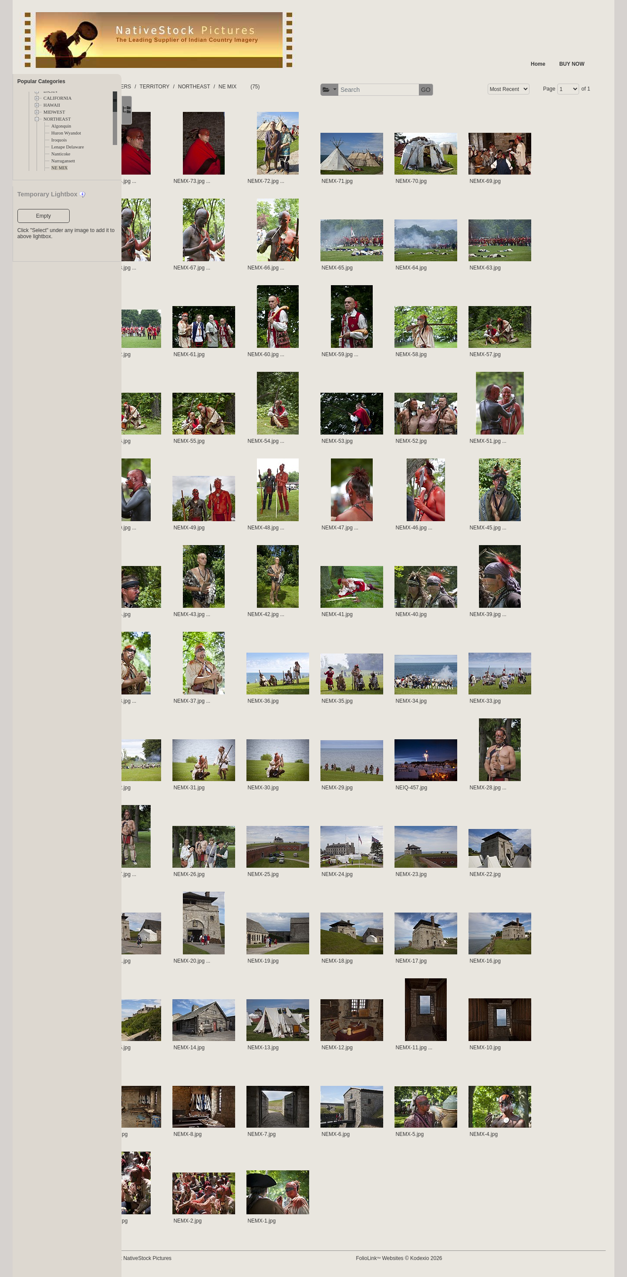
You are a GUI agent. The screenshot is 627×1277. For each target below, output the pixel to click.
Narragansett (63, 160)
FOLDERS (162, 87)
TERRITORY (198, 87)
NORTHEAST (57, 119)
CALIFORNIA (58, 98)
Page (543, 89)
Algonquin (61, 126)
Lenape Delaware (67, 147)
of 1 (580, 89)
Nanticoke (61, 154)
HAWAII (52, 105)
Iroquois (59, 140)
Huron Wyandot (66, 133)
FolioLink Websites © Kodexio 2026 (418, 1258)
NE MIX (59, 167)
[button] (348, 89)
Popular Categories (41, 81)
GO (445, 89)
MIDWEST (54, 112)
